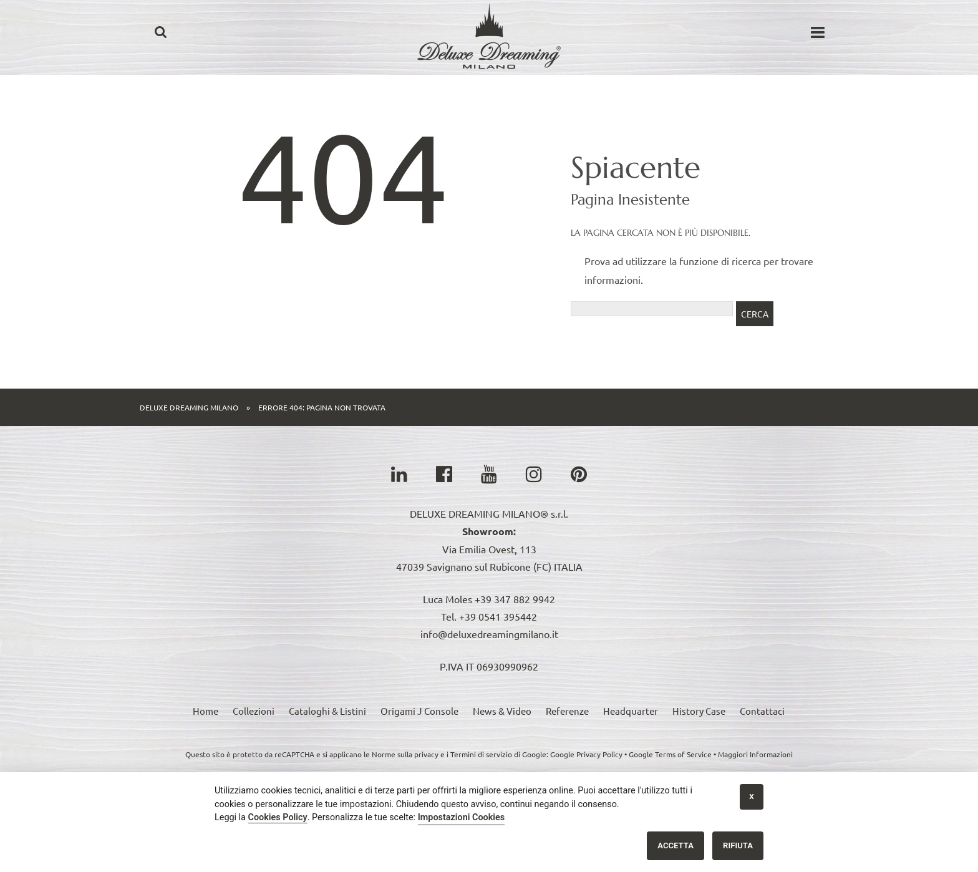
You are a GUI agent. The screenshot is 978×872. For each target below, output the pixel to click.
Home (205, 711)
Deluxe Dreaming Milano (189, 407)
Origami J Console (419, 711)
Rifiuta (738, 845)
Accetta (675, 845)
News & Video (502, 711)
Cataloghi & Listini (327, 711)
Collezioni (253, 711)
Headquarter (630, 711)
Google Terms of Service (670, 754)
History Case (698, 711)
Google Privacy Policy (586, 754)
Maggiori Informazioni (755, 754)
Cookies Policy (277, 817)
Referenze (567, 711)
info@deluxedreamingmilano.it (489, 633)
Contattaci (762, 711)
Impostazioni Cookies (461, 817)
